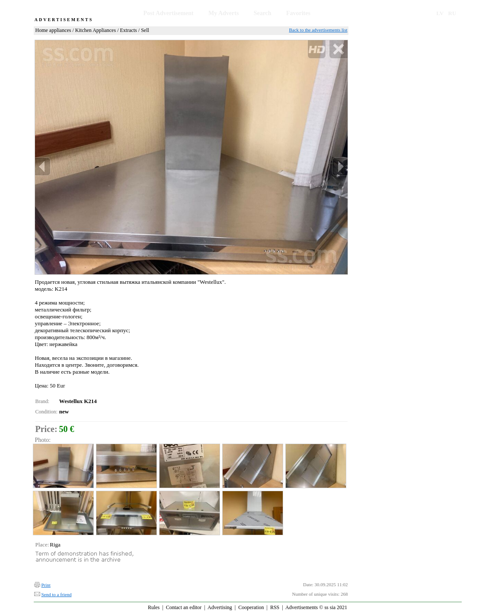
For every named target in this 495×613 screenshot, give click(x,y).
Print (46, 585)
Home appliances (53, 30)
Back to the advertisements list (318, 29)
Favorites (298, 13)
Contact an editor (184, 607)
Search (262, 13)
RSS (274, 607)
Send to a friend (57, 594)
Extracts (128, 30)
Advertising (220, 607)
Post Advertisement (169, 13)
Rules (154, 607)
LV (440, 13)
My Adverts (223, 13)
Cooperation (251, 607)
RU (452, 13)
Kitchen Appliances (95, 30)
